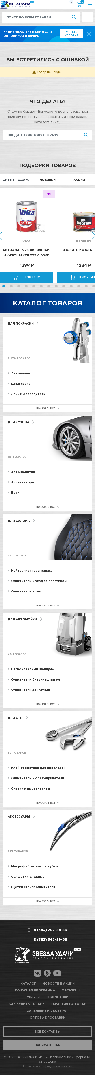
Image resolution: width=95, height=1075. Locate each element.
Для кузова (18, 422)
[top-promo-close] (89, 34)
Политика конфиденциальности (47, 1066)
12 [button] (86, 286)
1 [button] (3, 286)
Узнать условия (71, 34)
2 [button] (11, 286)
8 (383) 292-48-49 (50, 930)
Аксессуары (19, 816)
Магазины (71, 990)
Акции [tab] (79, 179)
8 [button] (56, 286)
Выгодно (87, 14)
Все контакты (47, 1031)
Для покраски (21, 323)
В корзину (30, 277)
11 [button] (78, 286)
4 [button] (26, 286)
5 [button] (33, 286)
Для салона (19, 520)
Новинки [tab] (48, 179)
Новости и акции (59, 983)
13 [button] (93, 286)
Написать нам (48, 1045)
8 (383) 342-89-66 (50, 939)
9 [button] (63, 286)
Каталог (28, 983)
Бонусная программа (35, 990)
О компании (57, 997)
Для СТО (15, 717)
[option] (28, 235)
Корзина (81, 3)
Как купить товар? (26, 1003)
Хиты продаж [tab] (16, 179)
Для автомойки (22, 619)
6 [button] (41, 286)
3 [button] (18, 286)
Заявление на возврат (47, 1010)
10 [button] (71, 286)
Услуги (33, 997)
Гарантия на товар (68, 1003)
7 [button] (48, 286)
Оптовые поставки (47, 1017)
